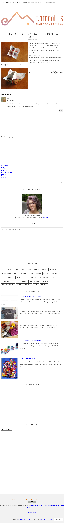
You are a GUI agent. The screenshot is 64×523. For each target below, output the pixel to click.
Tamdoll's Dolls (49, 2)
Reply (60, 110)
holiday (38, 273)
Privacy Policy (32, 513)
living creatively (44, 277)
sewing (36, 285)
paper (14, 281)
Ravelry (4, 170)
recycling (45, 281)
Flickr (3, 177)
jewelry (26, 277)
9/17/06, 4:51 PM (11, 101)
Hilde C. (9, 98)
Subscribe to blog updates (32, 2)
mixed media (6, 281)
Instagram (5, 165)
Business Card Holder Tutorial (31, 296)
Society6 (4, 175)
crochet (45, 270)
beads (32, 73)
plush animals (35, 281)
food (16, 273)
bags (9, 270)
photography (23, 281)
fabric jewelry (6, 273)
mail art (55, 277)
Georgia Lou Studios (46, 519)
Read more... (46, 217)
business (37, 270)
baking (16, 270)
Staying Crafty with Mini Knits (31, 340)
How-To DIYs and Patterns (11, 2)
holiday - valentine (8, 277)
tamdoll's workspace (24, 519)
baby (3, 270)
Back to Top (58, 519)
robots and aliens (8, 285)
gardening (23, 273)
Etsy (3, 168)
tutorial (44, 285)
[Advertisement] (13, 148)
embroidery (54, 270)
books (29, 270)
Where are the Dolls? (27, 359)
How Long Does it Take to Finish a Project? (35, 322)
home (19, 277)
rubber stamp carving (24, 285)
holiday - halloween (50, 273)
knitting (34, 277)
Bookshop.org (6, 172)
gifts (31, 273)
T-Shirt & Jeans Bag (26, 308)
